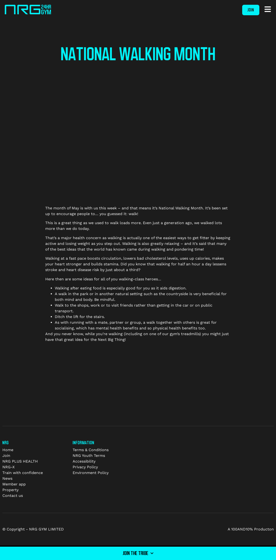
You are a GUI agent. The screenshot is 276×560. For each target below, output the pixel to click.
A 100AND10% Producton (251, 529)
